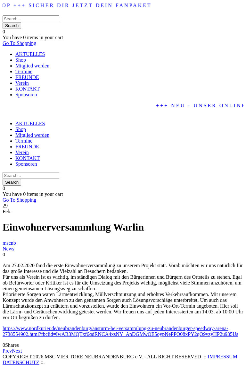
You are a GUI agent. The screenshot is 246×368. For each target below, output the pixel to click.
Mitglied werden (32, 65)
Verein (22, 83)
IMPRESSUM (222, 356)
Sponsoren (26, 94)
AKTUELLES (30, 54)
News (8, 248)
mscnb (9, 243)
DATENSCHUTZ (21, 362)
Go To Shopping (19, 43)
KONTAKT (27, 89)
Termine (23, 71)
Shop (20, 60)
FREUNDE (27, 77)
